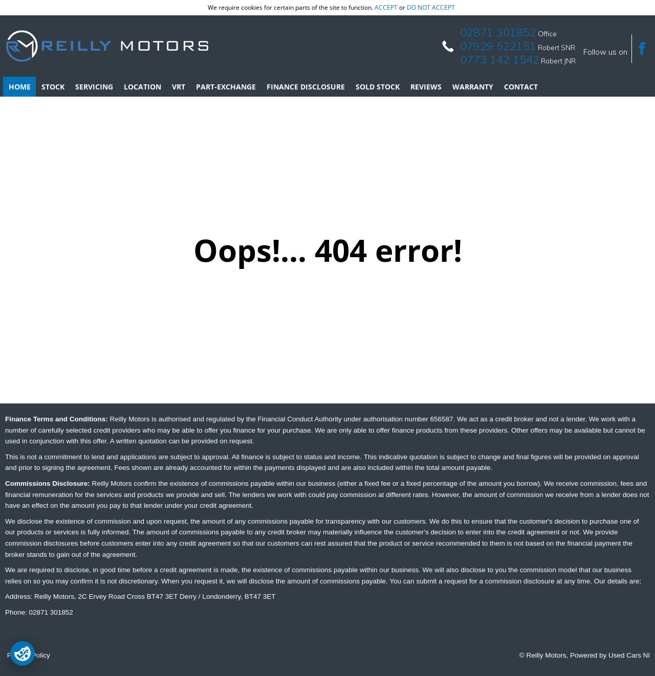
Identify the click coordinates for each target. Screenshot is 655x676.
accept (386, 7)
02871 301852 (498, 32)
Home (20, 87)
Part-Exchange (226, 87)
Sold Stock (378, 87)
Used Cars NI (629, 655)
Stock (52, 87)
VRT (178, 87)
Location (142, 87)
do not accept (431, 7)
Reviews (426, 87)
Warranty (472, 87)
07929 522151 (498, 46)
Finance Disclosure (306, 87)
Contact (521, 87)
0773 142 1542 (499, 59)
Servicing (94, 87)
